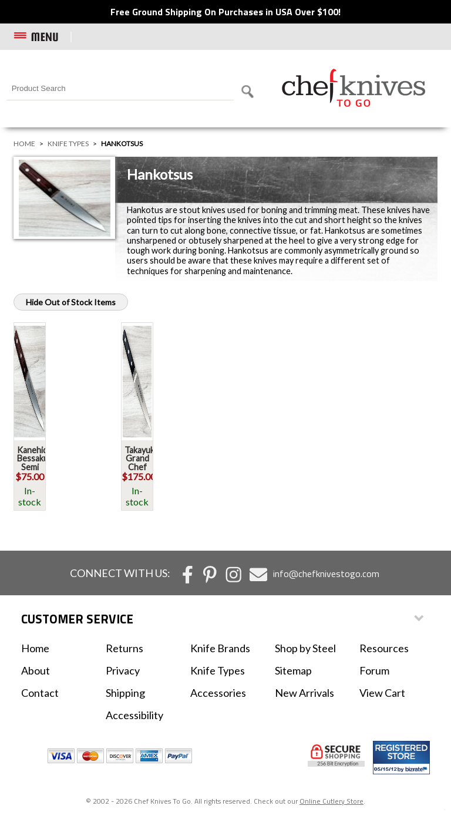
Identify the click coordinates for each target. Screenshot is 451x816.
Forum (374, 670)
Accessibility (134, 715)
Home (24, 143)
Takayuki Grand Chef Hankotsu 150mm (142, 467)
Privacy (123, 670)
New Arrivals (304, 692)
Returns (124, 648)
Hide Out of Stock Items (71, 302)
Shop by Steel (305, 648)
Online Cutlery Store (331, 801)
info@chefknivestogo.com (326, 574)
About (35, 670)
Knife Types (68, 143)
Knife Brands (220, 648)
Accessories (218, 692)
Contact (40, 692)
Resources (384, 648)
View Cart (382, 692)
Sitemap (293, 670)
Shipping (125, 692)
